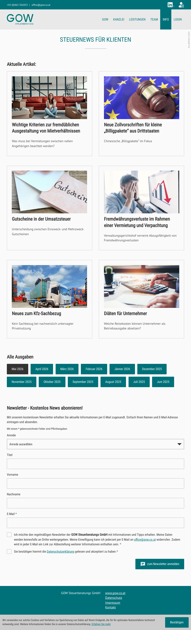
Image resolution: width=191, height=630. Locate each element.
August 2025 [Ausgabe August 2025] (113, 382)
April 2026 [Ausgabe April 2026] (41, 369)
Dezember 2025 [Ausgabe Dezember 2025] (152, 369)
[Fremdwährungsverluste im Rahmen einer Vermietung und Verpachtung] (141, 208)
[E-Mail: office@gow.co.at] (41, 5)
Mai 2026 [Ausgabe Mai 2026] (17, 369)
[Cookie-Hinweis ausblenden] (177, 622)
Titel (9, 455)
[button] (17, 5)
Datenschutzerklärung (60, 551)
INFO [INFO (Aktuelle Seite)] (166, 19)
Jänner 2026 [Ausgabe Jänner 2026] (122, 369)
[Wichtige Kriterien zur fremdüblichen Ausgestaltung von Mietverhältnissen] (49, 113)
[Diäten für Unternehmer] (141, 299)
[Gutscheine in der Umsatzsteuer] (49, 208)
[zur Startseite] (20, 19)
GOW (105, 19)
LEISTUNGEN (137, 19)
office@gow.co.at (145, 539)
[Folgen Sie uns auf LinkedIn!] (171, 4)
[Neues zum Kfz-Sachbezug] (49, 299)
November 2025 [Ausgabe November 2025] (21, 382)
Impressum (112, 603)
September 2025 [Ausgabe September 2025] (83, 382)
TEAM (154, 19)
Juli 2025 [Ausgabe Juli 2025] (139, 382)
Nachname (13, 494)
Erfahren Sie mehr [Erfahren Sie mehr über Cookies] (101, 624)
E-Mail (12, 514)
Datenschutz (113, 598)
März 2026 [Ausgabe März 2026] (67, 369)
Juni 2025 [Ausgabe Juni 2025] (163, 382)
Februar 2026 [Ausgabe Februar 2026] (94, 369)
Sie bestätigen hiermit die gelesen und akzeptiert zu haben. (66, 551)
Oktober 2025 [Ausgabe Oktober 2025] (52, 382)
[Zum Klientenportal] (181, 5)
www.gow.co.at (115, 593)
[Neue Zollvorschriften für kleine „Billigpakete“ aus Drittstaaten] (141, 113)
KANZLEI (118, 19)
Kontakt (110, 607)
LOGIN (178, 19)
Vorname (12, 475)
